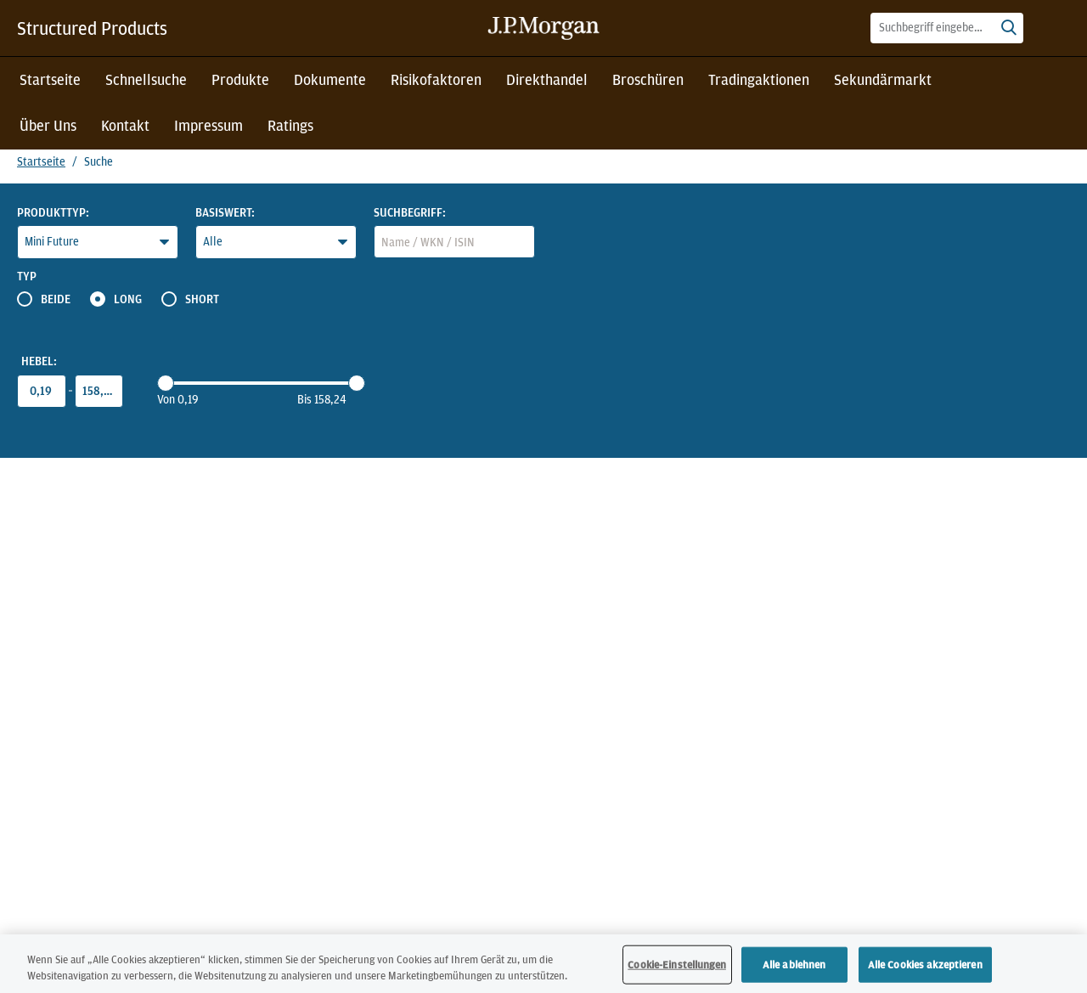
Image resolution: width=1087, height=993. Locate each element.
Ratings (290, 125)
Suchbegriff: (410, 212)
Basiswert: (225, 212)
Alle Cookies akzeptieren (925, 968)
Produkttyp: (53, 212)
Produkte (240, 79)
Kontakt (125, 125)
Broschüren (648, 79)
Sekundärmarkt (883, 79)
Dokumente (330, 79)
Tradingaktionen (758, 79)
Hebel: (39, 361)
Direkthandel (547, 79)
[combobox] (946, 28)
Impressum (208, 125)
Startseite (50, 79)
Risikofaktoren (436, 79)
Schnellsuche (146, 79)
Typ (27, 276)
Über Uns (48, 125)
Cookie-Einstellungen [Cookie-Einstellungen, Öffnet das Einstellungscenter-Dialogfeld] (677, 968)
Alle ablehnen (794, 968)
